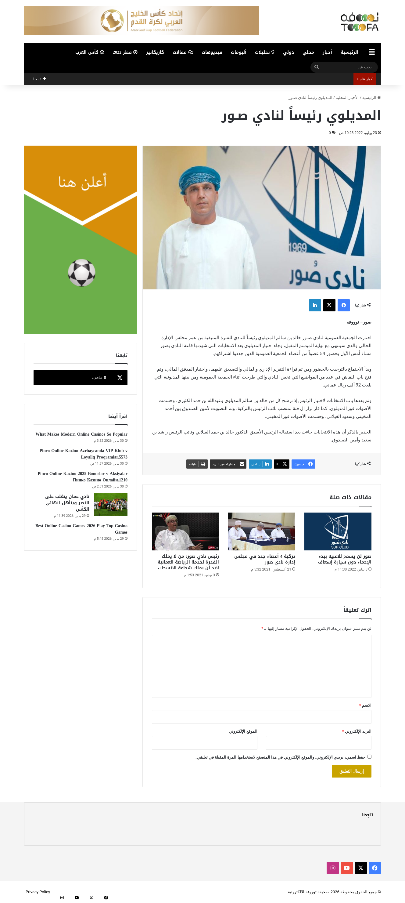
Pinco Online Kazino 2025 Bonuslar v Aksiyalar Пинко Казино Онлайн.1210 (82, 477)
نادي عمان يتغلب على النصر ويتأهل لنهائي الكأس (67, 502)
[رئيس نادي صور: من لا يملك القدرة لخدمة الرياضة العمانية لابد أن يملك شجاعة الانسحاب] (185, 531)
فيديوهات (212, 52)
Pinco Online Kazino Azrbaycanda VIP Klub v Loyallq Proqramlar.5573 (83, 454)
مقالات (183, 52)
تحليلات (264, 52)
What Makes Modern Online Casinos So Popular (81, 434)
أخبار (327, 52)
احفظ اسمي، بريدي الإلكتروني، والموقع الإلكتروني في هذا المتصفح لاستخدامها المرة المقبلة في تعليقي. (281, 757)
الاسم (365, 705)
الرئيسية (349, 52)
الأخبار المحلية (347, 97)
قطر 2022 (125, 52)
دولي (288, 52)
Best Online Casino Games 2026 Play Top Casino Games (81, 529)
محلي (308, 52)
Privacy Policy (38, 892)
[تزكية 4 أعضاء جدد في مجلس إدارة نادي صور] (261, 531)
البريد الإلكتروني (356, 731)
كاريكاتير (155, 52)
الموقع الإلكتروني (243, 731)
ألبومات (238, 52)
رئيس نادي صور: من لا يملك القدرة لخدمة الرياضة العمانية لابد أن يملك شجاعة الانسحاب (188, 562)
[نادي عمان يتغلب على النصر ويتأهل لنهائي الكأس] (110, 504)
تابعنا (367, 815)
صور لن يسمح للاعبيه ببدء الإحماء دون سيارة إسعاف (344, 559)
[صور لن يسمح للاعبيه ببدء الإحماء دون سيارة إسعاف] (337, 531)
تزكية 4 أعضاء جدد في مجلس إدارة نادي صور (264, 559)
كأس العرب (89, 52)
